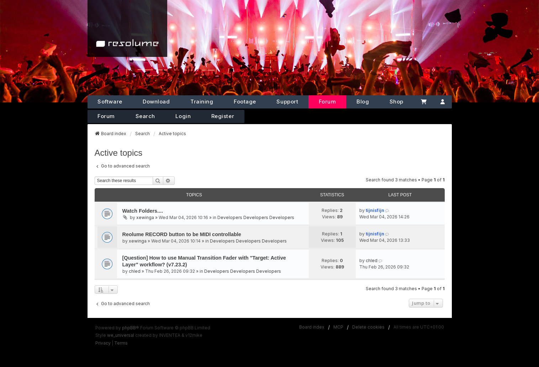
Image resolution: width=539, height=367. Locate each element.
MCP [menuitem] (338, 327)
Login (183, 116)
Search (145, 116)
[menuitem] (103, 343)
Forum (327, 101)
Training (201, 101)
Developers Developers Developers (255, 217)
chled (135, 271)
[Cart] (423, 101)
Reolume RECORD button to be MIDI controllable (181, 234)
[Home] (127, 28)
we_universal (120, 335)
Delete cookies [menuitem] (368, 327)
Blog (362, 101)
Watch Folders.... (142, 211)
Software (109, 101)
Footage (245, 101)
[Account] (442, 101)
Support (287, 101)
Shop (396, 101)
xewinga (145, 217)
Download (156, 101)
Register (222, 116)
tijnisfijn (375, 210)
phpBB (129, 327)
